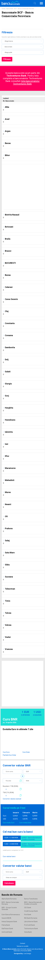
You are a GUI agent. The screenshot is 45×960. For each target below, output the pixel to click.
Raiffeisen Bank (7, 928)
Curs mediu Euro (8, 823)
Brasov (8, 251)
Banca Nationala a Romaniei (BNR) (28, 950)
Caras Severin (11, 299)
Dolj (7, 359)
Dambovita (10, 347)
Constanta (10, 323)
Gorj (7, 396)
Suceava (9, 577)
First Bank (27, 914)
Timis (7, 601)
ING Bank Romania (30, 918)
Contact (22, 943)
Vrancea (9, 649)
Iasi (6, 444)
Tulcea (8, 613)
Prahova (9, 528)
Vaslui (8, 637)
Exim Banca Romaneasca (11, 914)
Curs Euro (6, 752)
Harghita (9, 408)
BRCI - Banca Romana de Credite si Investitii (33, 903)
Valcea (8, 625)
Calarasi (9, 287)
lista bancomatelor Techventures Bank (26, 82)
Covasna (9, 335)
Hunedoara (10, 420)
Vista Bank (28, 932)
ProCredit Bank (29, 925)
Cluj (7, 311)
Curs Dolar (26, 752)
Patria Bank (6, 925)
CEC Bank (27, 907)
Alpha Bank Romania (9, 899)
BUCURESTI (10, 263)
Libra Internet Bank (31, 921)
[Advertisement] (21, 188)
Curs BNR (10, 719)
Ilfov (7, 456)
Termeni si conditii (22, 946)
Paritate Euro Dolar (9, 755)
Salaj (7, 540)
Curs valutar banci (9, 856)
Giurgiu (8, 383)
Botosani (9, 227)
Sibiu (7, 564)
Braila (7, 239)
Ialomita (9, 432)
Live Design (22, 953)
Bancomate (9, 8)
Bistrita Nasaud (12, 214)
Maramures (10, 468)
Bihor (7, 155)
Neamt (8, 504)
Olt (6, 516)
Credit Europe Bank (31, 911)
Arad (7, 119)
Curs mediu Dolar (25, 823)
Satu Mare (10, 552)
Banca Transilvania (31, 899)
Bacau (8, 143)
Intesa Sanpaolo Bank (9, 921)
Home (3, 8)
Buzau (8, 275)
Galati (8, 371)
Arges (7, 131)
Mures (8, 492)
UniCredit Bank (7, 932)
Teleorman (10, 589)
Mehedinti (9, 480)
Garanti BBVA (6, 918)
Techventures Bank (31, 928)
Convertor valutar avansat (12, 799)
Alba (7, 107)
